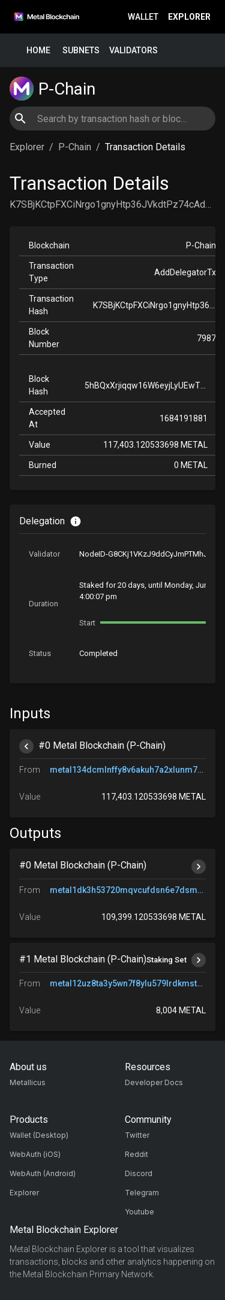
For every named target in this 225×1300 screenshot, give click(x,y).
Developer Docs (154, 1082)
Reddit (136, 1154)
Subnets (81, 51)
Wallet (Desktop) (39, 1135)
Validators (133, 51)
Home (38, 51)
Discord (138, 1173)
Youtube (139, 1211)
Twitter (137, 1135)
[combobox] (112, 118)
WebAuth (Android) (43, 1173)
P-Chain (74, 147)
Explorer (189, 17)
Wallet (143, 17)
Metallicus (28, 1082)
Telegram (142, 1192)
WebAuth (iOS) (35, 1154)
